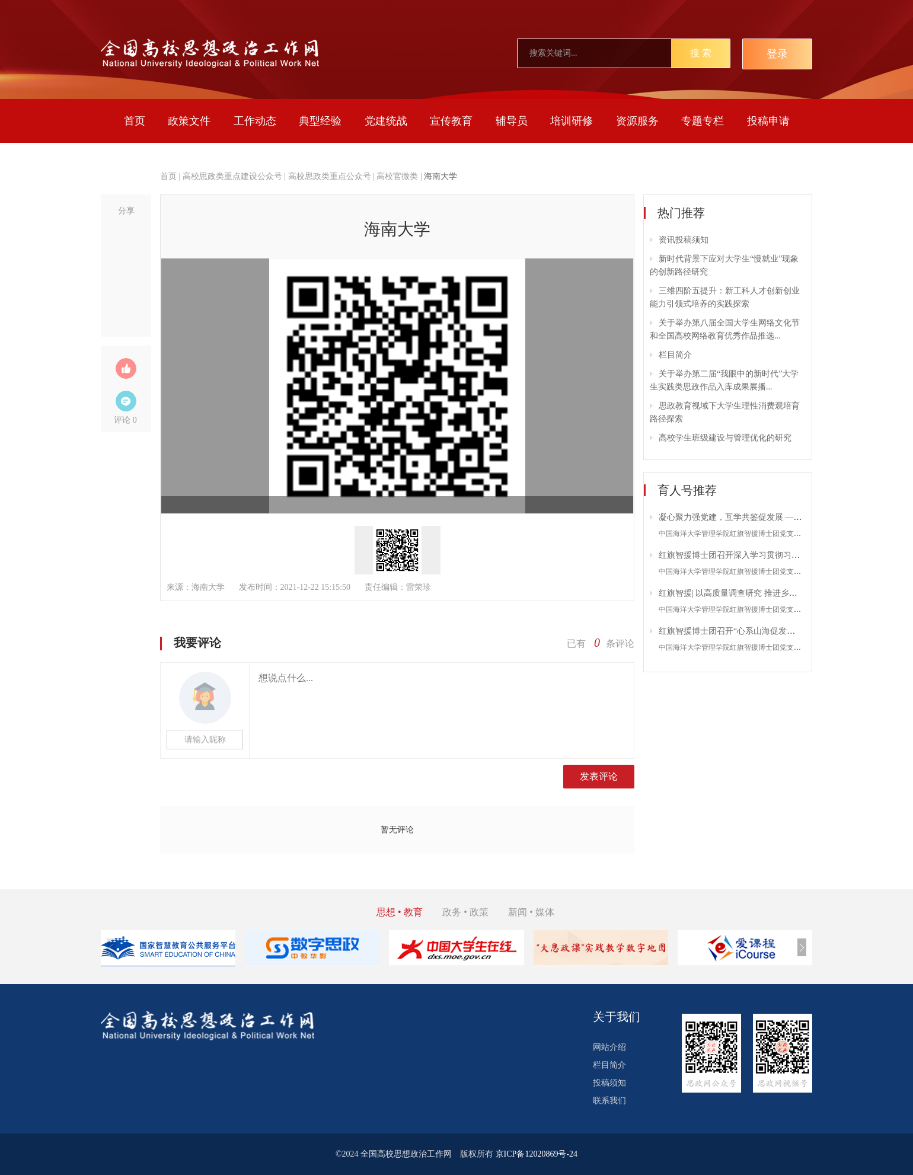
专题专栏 (702, 121)
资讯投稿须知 (683, 239)
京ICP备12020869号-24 (536, 1154)
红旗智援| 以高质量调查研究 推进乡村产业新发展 (749, 593)
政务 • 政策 (465, 912)
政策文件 (189, 121)
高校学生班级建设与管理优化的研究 (725, 437)
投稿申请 (768, 121)
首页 (134, 121)
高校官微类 (397, 176)
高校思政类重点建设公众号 (232, 176)
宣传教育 (451, 121)
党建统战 (386, 121)
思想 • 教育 (399, 912)
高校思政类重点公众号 (329, 176)
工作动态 (255, 121)
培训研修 (571, 121)
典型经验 (320, 121)
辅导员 (512, 121)
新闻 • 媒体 (531, 912)
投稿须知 (609, 1082)
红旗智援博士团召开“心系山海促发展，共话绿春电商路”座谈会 (774, 631)
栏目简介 (675, 354)
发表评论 (599, 776)
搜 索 (700, 53)
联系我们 (609, 1100)
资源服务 (637, 121)
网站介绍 (609, 1047)
